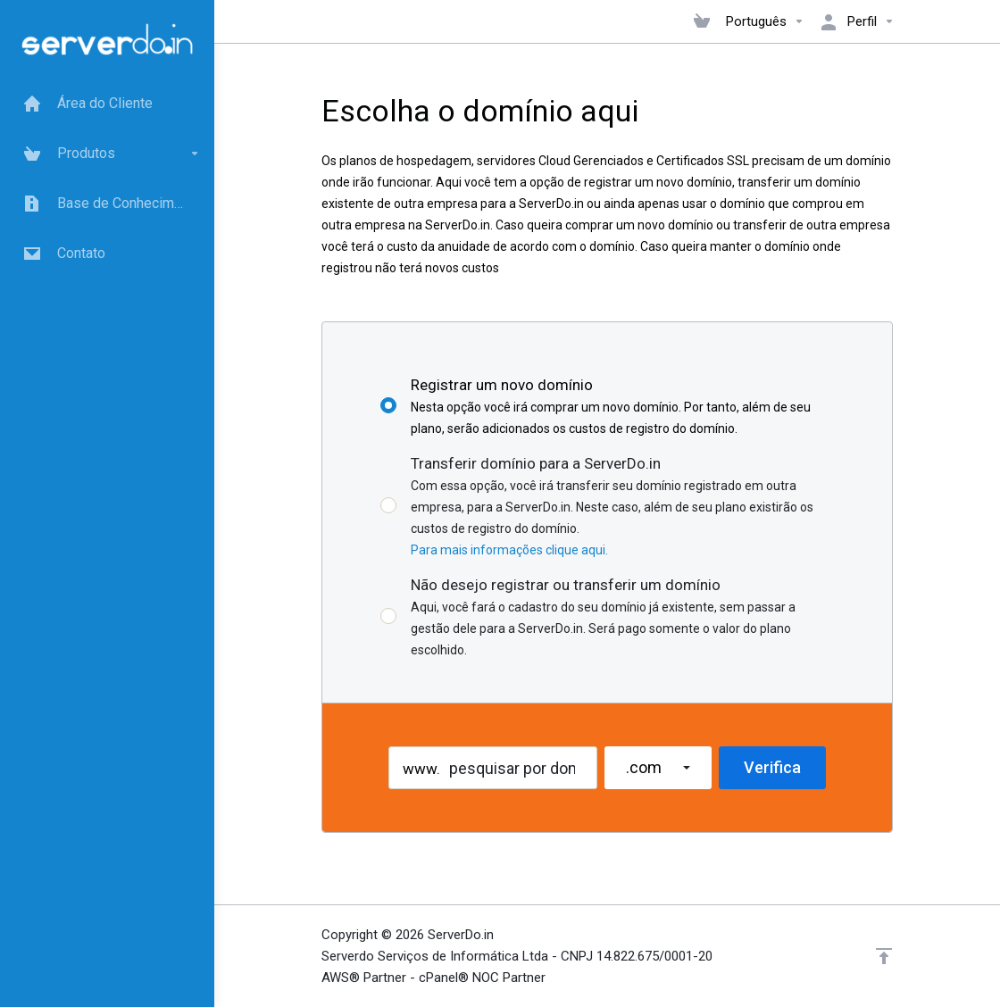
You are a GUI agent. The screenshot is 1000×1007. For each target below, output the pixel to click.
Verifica (772, 767)
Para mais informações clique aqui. (509, 550)
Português (765, 21)
